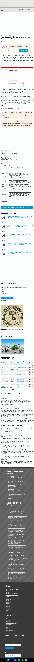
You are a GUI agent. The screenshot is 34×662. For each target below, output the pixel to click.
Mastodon (17, 123)
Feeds (7, 600)
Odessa (2, 377)
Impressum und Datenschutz (12, 589)
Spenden (8, 608)
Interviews (8, 624)
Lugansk (28, 165)
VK (7, 125)
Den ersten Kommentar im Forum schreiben (16, 208)
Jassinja (18, 365)
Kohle (22, 165)
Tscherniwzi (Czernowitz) (21, 367)
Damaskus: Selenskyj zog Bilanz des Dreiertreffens (17, 238)
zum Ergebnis (3, 300)
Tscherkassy (3, 374)
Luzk (1, 369)
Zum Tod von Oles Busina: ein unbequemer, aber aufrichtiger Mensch (17, 559)
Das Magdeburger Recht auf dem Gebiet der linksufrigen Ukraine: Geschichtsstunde (17, 569)
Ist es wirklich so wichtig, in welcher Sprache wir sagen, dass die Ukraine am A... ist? (17, 571)
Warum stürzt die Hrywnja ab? (14, 486)
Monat (13, 477)
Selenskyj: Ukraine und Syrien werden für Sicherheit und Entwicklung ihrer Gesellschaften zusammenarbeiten (17, 546)
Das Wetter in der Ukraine (12, 595)
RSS (9, 125)
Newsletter (8, 606)
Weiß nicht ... (6, 293)
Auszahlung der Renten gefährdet (15, 490)
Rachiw (2, 365)
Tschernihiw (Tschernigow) (21, 372)
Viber (26, 660)
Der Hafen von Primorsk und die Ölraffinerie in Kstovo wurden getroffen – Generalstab (19, 185)
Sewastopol (3, 386)
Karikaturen (8, 602)
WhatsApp (22, 660)
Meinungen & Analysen (11, 623)
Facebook (8, 660)
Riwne (18, 369)
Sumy (18, 376)
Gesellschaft (9, 621)
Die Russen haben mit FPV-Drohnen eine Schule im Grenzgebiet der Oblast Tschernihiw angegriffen (19, 235)
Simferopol (19, 384)
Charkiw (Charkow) (20, 379)
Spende (4, 114)
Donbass (16, 165)
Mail (16, 159)
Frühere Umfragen (10, 610)
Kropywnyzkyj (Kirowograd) (22, 374)
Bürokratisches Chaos (12, 480)
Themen (8, 609)
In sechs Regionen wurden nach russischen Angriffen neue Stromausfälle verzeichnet (18, 177)
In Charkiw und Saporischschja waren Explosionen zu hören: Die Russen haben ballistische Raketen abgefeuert (20, 182)
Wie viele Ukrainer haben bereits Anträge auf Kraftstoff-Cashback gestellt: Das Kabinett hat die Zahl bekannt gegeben (19, 244)
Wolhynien (20, 167)
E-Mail (28, 125)
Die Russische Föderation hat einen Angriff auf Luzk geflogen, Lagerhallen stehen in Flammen (20, 179)
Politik (7, 618)
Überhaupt (21, 555)
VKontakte (15, 660)
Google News (11, 123)
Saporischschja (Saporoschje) (22, 381)
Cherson (2, 379)
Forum (9, 117)
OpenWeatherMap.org (8, 387)
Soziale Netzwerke (10, 630)
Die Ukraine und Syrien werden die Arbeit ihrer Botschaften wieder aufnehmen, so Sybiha (17, 528)
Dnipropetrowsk (8, 165)
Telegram (19, 660)
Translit (8, 596)
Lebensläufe (9, 625)
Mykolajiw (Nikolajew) (21, 377)
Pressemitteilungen (10, 627)
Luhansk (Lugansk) (4, 384)
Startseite (3, 35)
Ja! (4, 289)
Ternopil (2, 367)
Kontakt (8, 590)
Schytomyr (2, 372)
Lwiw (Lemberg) (3, 364)
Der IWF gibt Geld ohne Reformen (15, 576)
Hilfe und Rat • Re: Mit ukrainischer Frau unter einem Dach (18, 407)
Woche (17, 477)
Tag (21, 477)
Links (7, 603)
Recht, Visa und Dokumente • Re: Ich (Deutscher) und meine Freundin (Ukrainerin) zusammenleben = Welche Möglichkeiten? (17, 415)
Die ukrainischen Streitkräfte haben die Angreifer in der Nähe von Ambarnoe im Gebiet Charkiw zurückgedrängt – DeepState (19, 217)
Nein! (4, 291)
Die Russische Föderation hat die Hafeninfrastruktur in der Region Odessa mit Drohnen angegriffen (20, 193)
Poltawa (2, 376)
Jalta (18, 386)
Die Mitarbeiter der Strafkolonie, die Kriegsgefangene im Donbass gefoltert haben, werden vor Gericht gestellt (19, 174)
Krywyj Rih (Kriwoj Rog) (5, 381)
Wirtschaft (8, 620)
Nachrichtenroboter (10, 628)
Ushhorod (19, 362)
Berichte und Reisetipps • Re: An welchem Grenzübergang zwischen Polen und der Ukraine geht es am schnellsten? (15, 435)
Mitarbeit (8, 605)
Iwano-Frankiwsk (20, 364)
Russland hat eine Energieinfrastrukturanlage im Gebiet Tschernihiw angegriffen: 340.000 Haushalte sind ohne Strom (20, 226)
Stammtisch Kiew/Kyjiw (11, 593)
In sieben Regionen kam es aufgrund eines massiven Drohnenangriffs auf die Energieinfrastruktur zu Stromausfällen (18, 190)
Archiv (7, 597)
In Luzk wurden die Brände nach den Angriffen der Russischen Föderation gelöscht (20, 187)
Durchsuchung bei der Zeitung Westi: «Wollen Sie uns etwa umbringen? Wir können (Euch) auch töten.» (16, 562)
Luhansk (14, 167)
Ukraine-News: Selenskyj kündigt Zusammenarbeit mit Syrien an (15, 525)
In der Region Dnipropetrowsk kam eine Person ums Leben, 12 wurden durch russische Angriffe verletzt (19, 195)
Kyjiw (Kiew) (3, 362)
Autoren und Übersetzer (11, 599)
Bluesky (30, 121)
